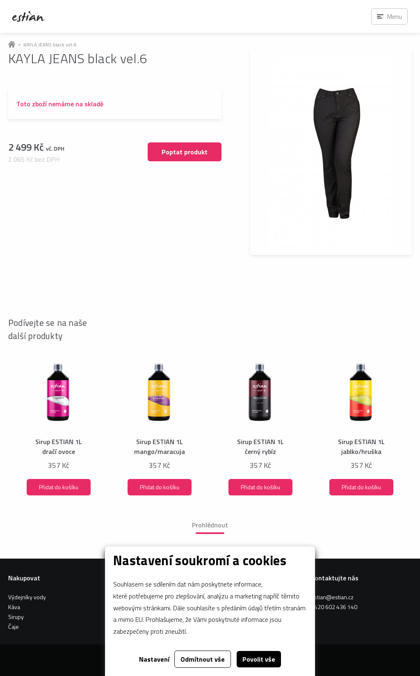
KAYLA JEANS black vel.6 (49, 44)
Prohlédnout (210, 525)
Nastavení (154, 659)
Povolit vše (258, 659)
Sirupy (16, 616)
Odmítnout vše (202, 659)
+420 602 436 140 (334, 607)
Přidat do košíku (58, 487)
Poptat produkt (185, 152)
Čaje (13, 626)
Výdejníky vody (27, 597)
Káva (14, 607)
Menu (394, 16)
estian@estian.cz (332, 597)
